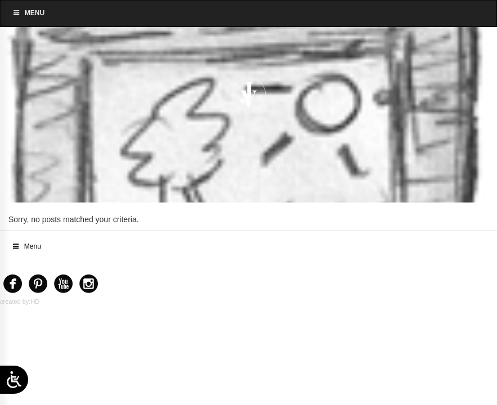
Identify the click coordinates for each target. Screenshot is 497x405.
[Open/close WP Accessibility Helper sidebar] (14, 380)
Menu (28, 13)
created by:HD (19, 301)
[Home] (248, 94)
